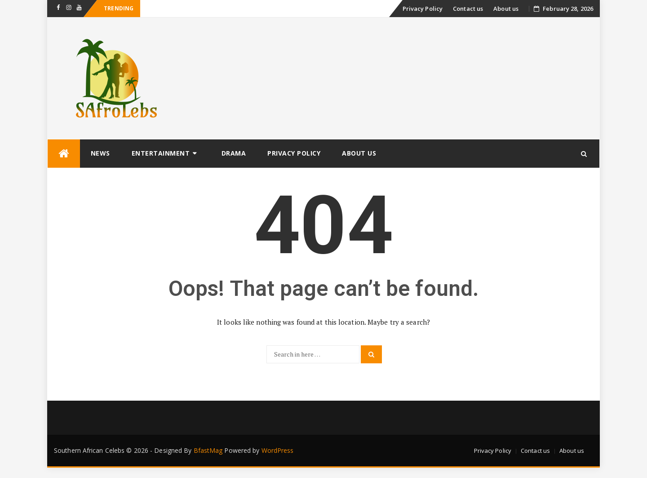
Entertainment (161, 153)
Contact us (468, 8)
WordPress (277, 450)
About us (505, 8)
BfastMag (208, 450)
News (100, 153)
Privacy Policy (423, 8)
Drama (234, 153)
